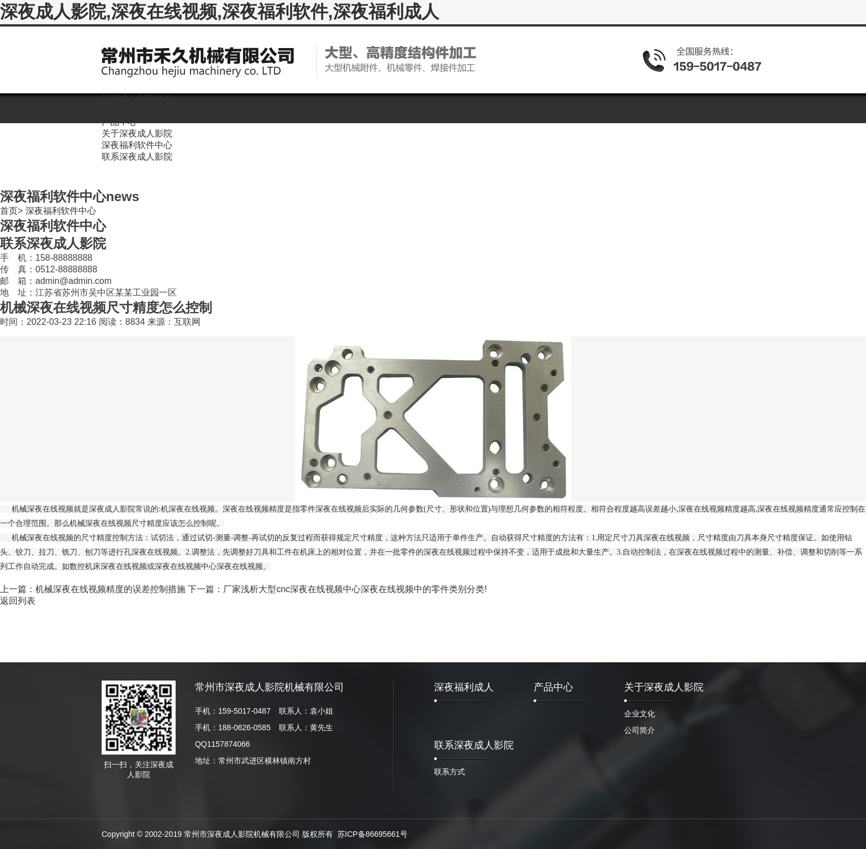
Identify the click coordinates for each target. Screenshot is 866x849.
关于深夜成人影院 (664, 687)
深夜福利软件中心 (60, 210)
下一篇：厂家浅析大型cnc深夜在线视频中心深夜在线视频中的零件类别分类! (337, 589)
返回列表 (17, 600)
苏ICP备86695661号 (372, 834)
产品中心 (553, 687)
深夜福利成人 (464, 687)
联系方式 (449, 771)
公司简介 (639, 730)
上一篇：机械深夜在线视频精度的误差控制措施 (93, 589)
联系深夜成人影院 (474, 745)
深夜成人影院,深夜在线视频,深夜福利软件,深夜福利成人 (219, 12)
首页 (9, 210)
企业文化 (639, 713)
